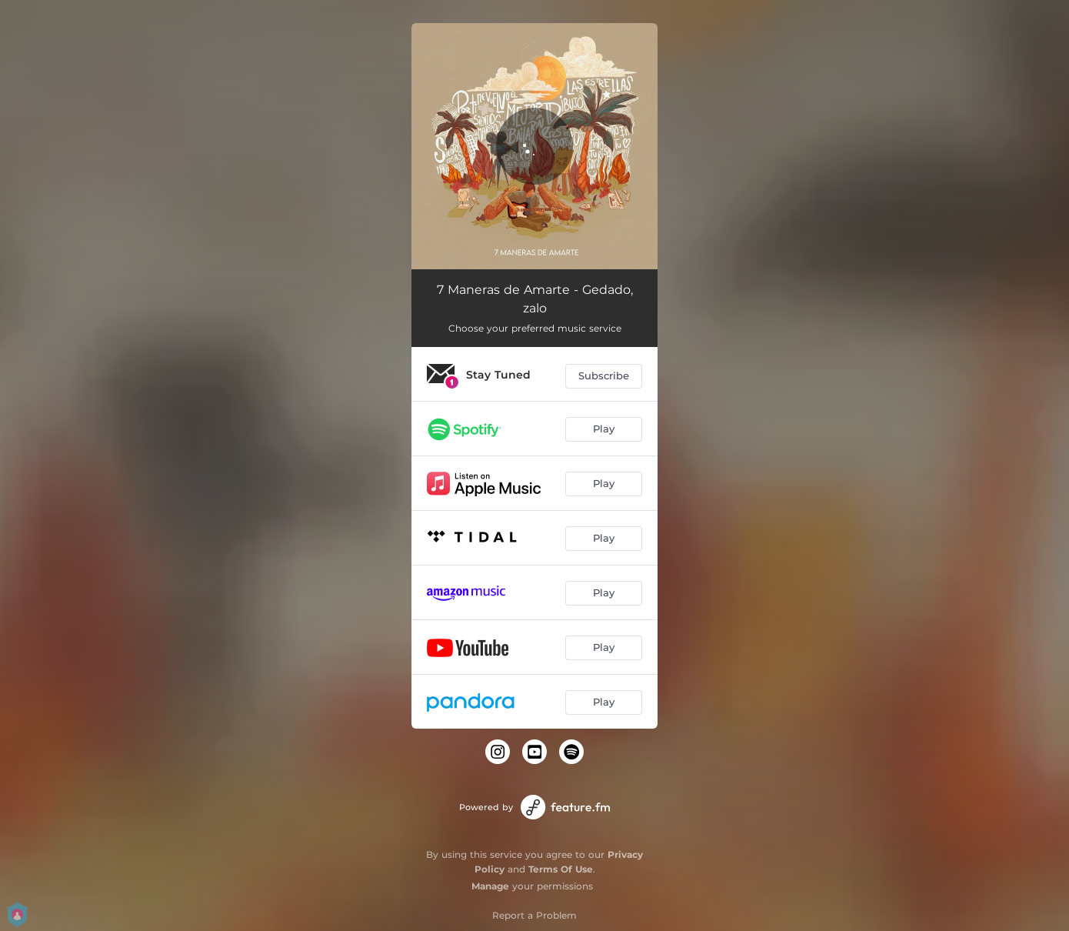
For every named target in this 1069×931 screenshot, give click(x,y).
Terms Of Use (560, 869)
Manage (490, 886)
